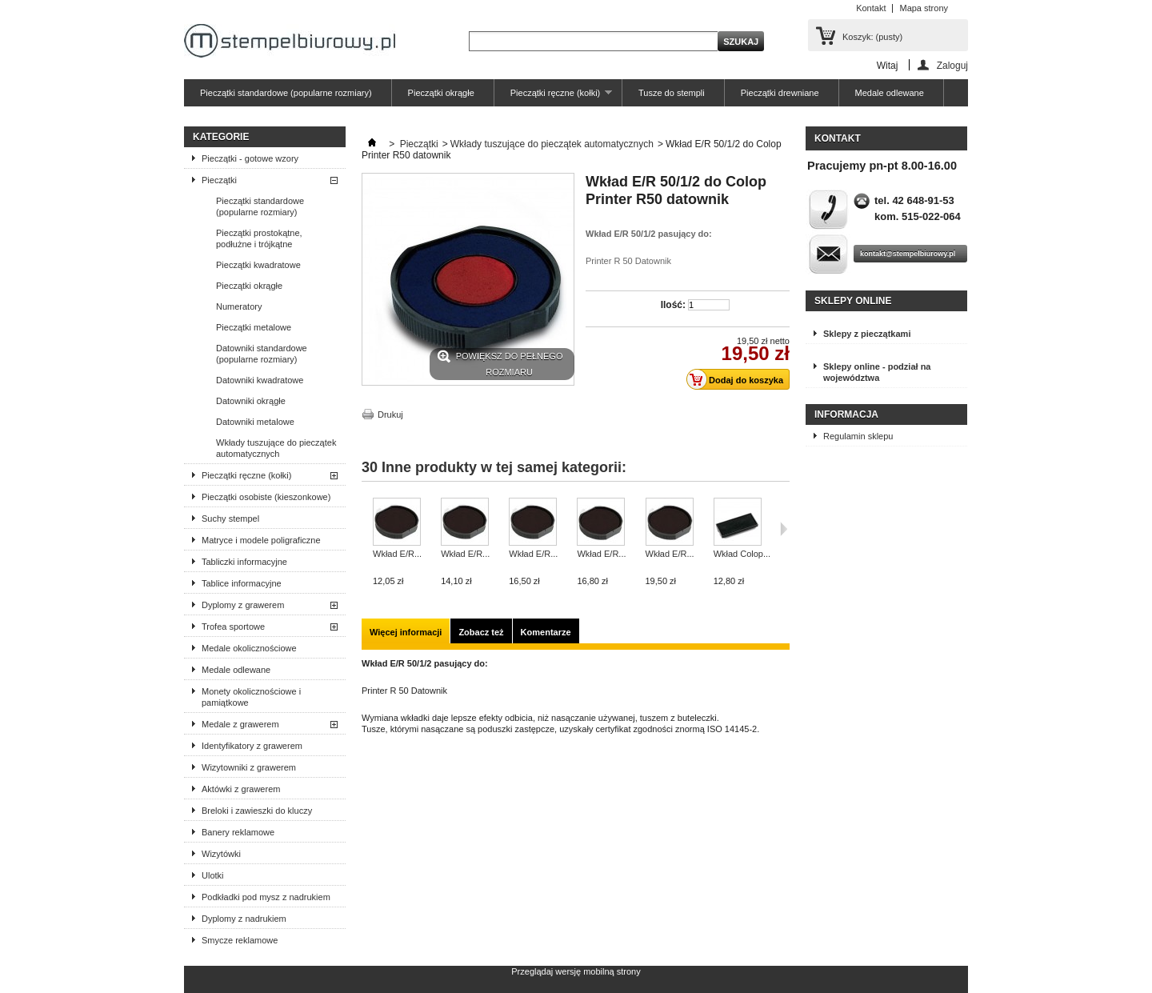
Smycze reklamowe (240, 940)
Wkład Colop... (742, 554)
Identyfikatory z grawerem (252, 746)
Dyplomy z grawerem (243, 605)
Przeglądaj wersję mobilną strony (575, 971)
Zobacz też (480, 632)
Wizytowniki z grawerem (249, 767)
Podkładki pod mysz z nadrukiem (266, 897)
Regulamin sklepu (858, 436)
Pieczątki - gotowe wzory (250, 158)
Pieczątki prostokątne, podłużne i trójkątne (259, 238)
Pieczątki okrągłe (441, 93)
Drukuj (390, 414)
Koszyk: (872, 37)
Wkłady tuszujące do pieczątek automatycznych (276, 448)
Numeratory (239, 306)
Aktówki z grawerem (241, 789)
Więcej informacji (406, 632)
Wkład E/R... (397, 554)
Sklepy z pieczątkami (866, 333)
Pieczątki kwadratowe (258, 265)
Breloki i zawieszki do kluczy (257, 810)
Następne (783, 529)
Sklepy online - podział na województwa (876, 372)
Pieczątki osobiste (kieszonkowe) (266, 497)
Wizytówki (221, 854)
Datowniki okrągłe (251, 401)
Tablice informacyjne (242, 583)
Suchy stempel (230, 518)
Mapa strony (923, 8)
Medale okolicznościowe (249, 648)
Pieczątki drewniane (780, 93)
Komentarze (546, 632)
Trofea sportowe (233, 626)
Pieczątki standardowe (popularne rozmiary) (286, 93)
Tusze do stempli (671, 93)
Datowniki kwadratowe (259, 380)
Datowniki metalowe (255, 421)
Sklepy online (852, 300)
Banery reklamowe (238, 832)
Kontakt (871, 8)
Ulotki (213, 875)
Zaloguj (952, 65)
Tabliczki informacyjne (244, 562)
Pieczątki (219, 180)
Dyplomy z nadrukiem (244, 918)
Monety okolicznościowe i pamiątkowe (251, 697)
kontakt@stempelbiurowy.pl (907, 254)
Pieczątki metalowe (253, 327)
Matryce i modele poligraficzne (261, 540)
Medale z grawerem (240, 724)
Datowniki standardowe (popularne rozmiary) (261, 353)
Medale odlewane (889, 93)
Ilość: (673, 304)
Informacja (846, 414)
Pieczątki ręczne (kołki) (553, 97)
